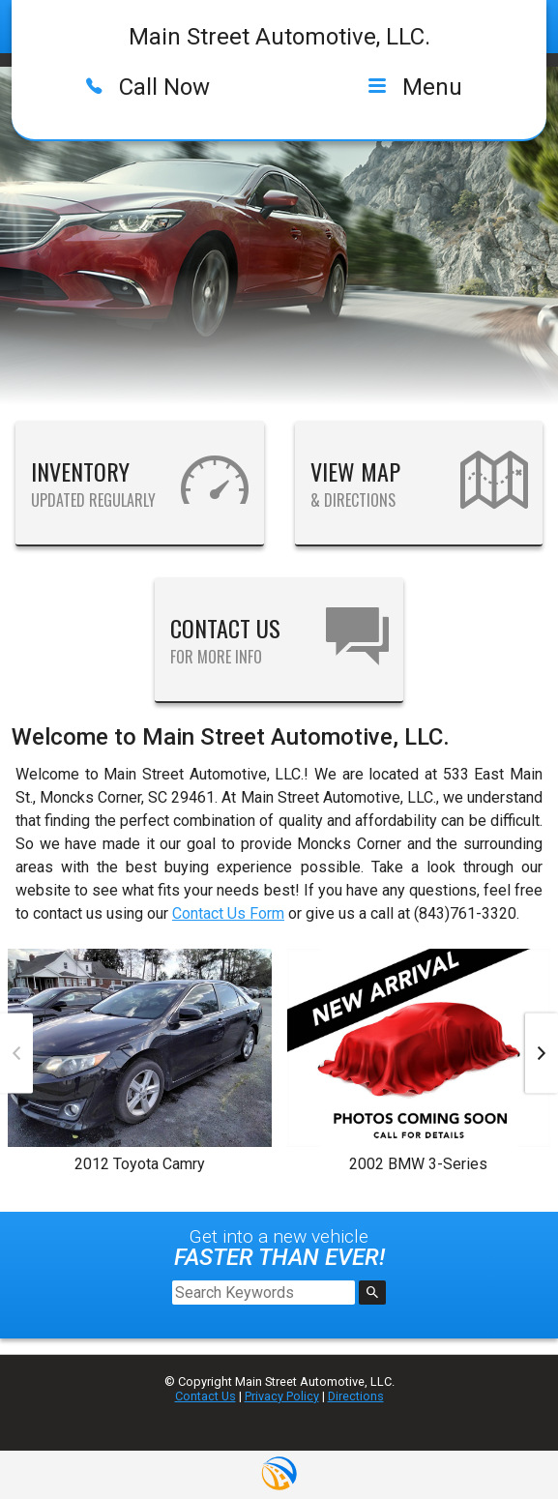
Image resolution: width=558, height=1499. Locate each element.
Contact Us (205, 1396)
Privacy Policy (282, 1396)
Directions (356, 1396)
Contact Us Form (228, 913)
